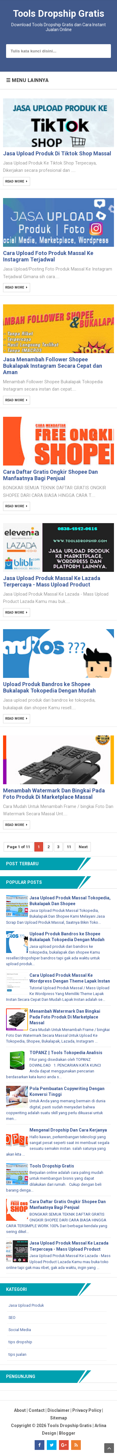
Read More (15, 181)
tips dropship (20, 1342)
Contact (37, 1410)
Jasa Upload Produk (26, 1305)
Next (83, 847)
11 (69, 847)
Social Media (20, 1329)
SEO (12, 1317)
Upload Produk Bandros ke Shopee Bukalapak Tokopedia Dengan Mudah (49, 687)
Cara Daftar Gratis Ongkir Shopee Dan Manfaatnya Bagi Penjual (50, 475)
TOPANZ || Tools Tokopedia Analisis (65, 1052)
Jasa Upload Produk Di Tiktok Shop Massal (57, 153)
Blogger (67, 1433)
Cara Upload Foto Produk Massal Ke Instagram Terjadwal (48, 256)
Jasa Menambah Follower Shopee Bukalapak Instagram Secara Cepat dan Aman (52, 365)
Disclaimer (58, 1410)
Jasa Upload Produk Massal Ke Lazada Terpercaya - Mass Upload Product (51, 581)
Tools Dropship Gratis (51, 1166)
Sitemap (58, 1417)
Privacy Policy (86, 1410)
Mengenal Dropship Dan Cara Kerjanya (68, 1130)
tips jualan (17, 1354)
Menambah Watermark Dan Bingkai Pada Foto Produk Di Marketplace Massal (54, 793)
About (20, 1410)
